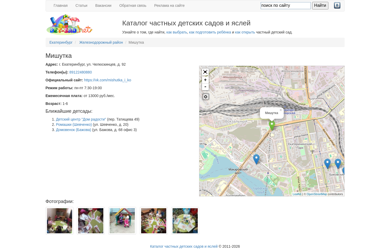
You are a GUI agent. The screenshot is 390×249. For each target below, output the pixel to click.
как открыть (245, 32)
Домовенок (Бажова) (73, 130)
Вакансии (103, 5)
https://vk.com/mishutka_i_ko (107, 80)
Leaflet (297, 194)
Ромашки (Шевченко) (74, 124)
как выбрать (177, 32)
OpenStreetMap (317, 194)
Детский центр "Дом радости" (81, 119)
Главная (61, 5)
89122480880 (81, 72)
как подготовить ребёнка (210, 32)
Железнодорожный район (101, 42)
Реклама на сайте (169, 5)
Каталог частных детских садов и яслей (184, 246)
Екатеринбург (61, 42)
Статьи (81, 5)
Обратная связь (132, 5)
